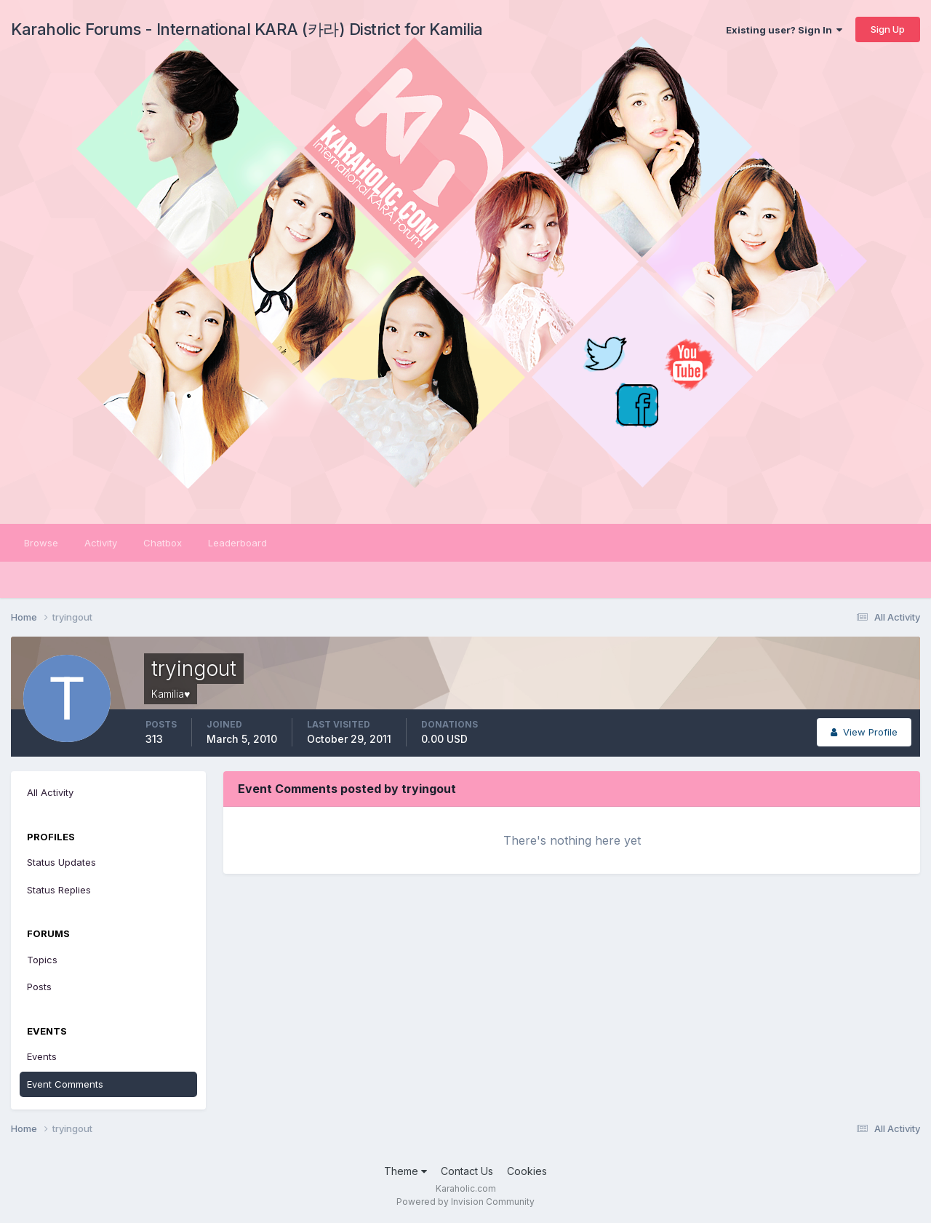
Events (42, 1056)
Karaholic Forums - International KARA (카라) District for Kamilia (247, 29)
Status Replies (59, 890)
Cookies (527, 1171)
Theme (405, 1171)
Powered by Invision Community (465, 1201)
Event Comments (65, 1084)
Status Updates (61, 862)
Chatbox (162, 543)
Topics (42, 959)
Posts (39, 986)
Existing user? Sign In (784, 30)
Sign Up (888, 29)
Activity (100, 543)
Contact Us (467, 1171)
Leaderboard (237, 543)
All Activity (50, 792)
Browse (41, 543)
